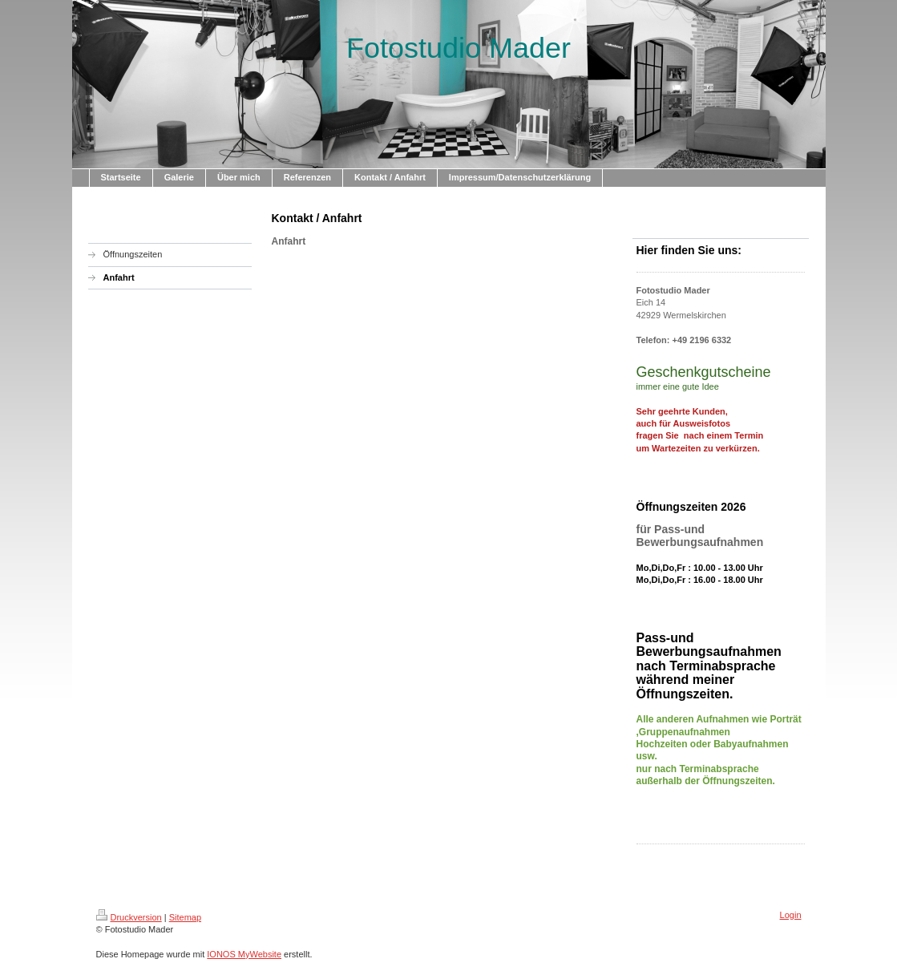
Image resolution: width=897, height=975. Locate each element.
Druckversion (129, 917)
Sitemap (185, 917)
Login (791, 915)
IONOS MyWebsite (244, 954)
